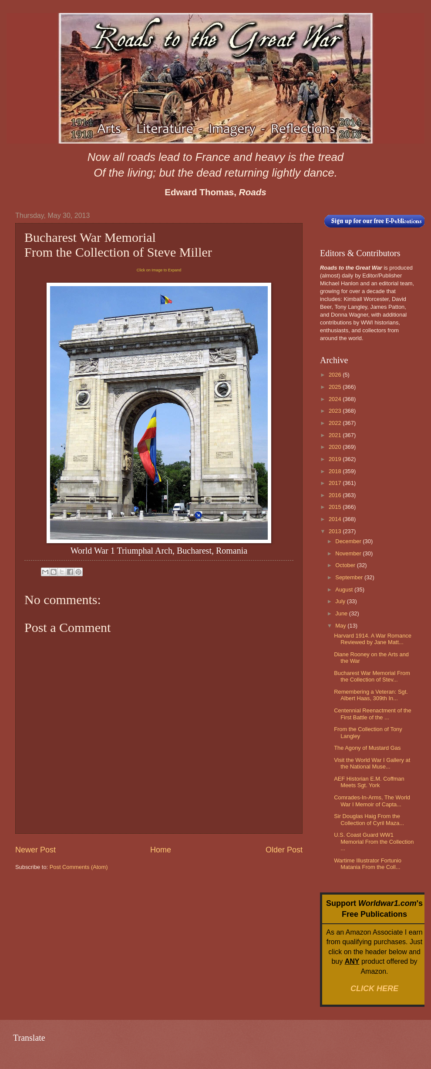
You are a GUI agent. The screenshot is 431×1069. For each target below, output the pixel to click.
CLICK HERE (374, 988)
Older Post (284, 849)
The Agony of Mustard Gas (367, 748)
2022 (336, 423)
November (349, 553)
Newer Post (35, 849)
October (346, 565)
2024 (336, 399)
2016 (336, 495)
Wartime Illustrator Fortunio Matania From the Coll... (367, 863)
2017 (336, 483)
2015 (336, 507)
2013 (336, 531)
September (349, 577)
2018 (336, 471)
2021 (336, 435)
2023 (336, 411)
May (341, 625)
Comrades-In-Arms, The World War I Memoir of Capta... (372, 800)
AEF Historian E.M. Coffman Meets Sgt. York (369, 781)
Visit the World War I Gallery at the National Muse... (372, 763)
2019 (336, 459)
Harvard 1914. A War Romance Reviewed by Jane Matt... (372, 638)
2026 (336, 374)
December (349, 541)
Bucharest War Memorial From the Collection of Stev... (372, 676)
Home (160, 849)
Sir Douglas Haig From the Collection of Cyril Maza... (369, 819)
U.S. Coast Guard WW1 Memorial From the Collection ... (374, 842)
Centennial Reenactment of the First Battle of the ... (372, 713)
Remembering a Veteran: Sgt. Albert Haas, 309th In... (371, 695)
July (341, 601)
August (344, 589)
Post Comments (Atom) (79, 867)
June (342, 613)
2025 (336, 387)
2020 (336, 447)
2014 (336, 519)
